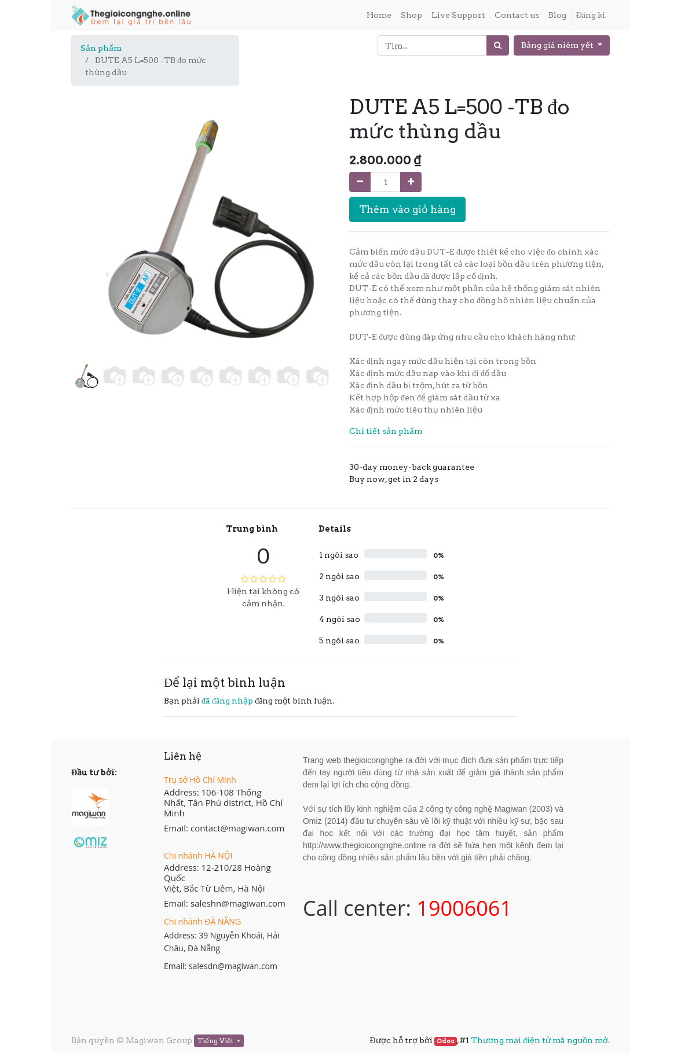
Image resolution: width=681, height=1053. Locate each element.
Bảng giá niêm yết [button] (558, 45)
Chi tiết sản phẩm (385, 431)
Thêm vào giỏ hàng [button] (407, 209)
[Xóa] (360, 182)
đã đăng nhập (227, 700)
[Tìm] (497, 45)
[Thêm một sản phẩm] (411, 182)
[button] (91, 210)
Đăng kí (590, 15)
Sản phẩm (101, 48)
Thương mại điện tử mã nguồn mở (539, 1040)
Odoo (446, 1041)
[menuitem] (379, 15)
